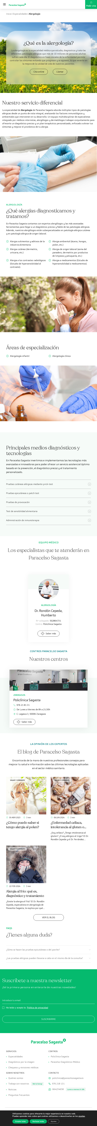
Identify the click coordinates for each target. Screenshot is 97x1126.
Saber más (48, 633)
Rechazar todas (38, 1121)
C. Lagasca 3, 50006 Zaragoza (29, 713)
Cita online (39, 71)
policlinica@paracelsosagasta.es (67, 1078)
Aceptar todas (20, 1121)
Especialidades (20, 13)
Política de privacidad (37, 1008)
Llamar (59, 71)
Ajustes (53, 1121)
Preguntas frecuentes (19, 1095)
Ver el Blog (48, 917)
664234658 (58, 1089)
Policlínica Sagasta (60, 1056)
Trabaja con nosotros (18, 1083)
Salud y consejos (17, 780)
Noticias (12, 1089)
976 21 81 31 (21, 705)
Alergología (48, 605)
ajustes (81, 1116)
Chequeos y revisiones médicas (23, 1067)
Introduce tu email (11, 1000)
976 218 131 (58, 1083)
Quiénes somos (15, 1078)
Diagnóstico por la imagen (21, 1062)
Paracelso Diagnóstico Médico (65, 1062)
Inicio (8, 13)
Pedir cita (91, 4)
